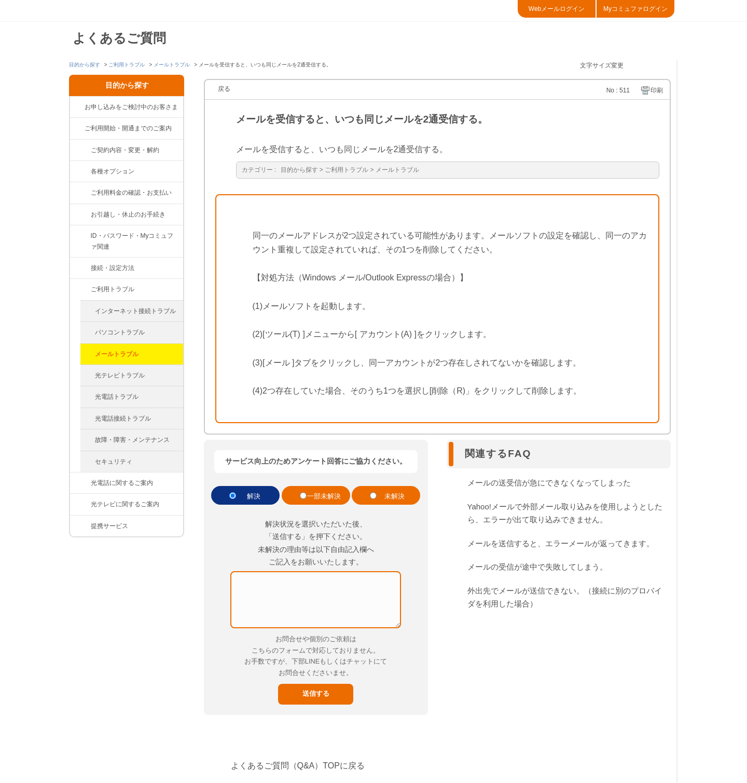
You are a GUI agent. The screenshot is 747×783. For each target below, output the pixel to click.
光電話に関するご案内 (122, 483)
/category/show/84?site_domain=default (80, 289)
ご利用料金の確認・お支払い (131, 192)
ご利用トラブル (126, 65)
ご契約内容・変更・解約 (125, 150)
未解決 (394, 496)
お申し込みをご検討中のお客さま (131, 107)
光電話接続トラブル (123, 418)
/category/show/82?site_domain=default (80, 192)
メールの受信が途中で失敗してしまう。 (537, 566)
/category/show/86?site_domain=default (80, 504)
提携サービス (109, 526)
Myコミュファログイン (635, 8)
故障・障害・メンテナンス (132, 439)
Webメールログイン (557, 8)
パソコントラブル (120, 332)
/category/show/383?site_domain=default (80, 171)
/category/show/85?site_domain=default (80, 483)
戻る (224, 88)
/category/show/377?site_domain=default (80, 214)
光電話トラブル (117, 396)
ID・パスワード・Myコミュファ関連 (132, 241)
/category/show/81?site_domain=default (80, 150)
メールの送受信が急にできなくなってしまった (549, 482)
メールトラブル (172, 65)
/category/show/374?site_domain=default (80, 235)
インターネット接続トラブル (135, 311)
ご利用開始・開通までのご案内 (128, 128)
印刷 (657, 90)
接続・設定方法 (112, 268)
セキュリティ (113, 461)
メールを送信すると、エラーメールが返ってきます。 (560, 543)
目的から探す (84, 65)
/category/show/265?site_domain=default (80, 526)
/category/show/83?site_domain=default (80, 268)
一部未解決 (324, 496)
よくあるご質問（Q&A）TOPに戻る (298, 765)
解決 (253, 496)
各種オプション (112, 171)
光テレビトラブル (120, 375)
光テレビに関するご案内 (125, 504)
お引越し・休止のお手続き (128, 214)
